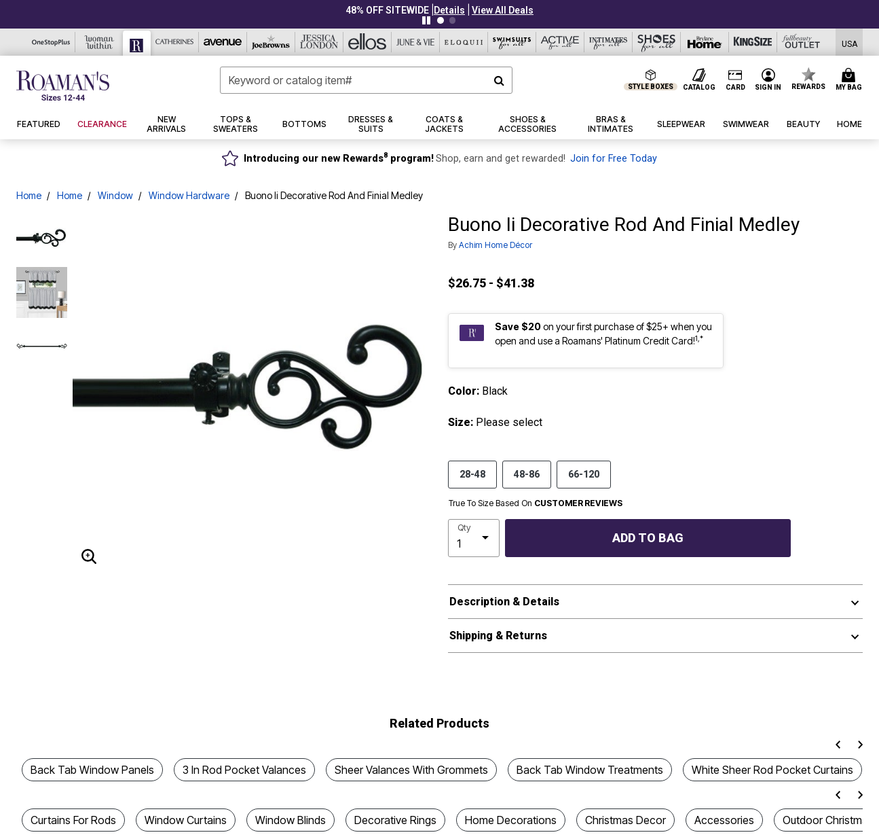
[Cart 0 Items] (851, 80)
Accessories (724, 820)
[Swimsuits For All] (512, 42)
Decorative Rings (395, 820)
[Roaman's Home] (62, 86)
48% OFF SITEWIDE (387, 10)
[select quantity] (474, 538)
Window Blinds (290, 820)
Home (28, 195)
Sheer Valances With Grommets (411, 770)
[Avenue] (223, 42)
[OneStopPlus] (51, 42)
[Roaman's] (137, 43)
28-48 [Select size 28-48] (472, 473)
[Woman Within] (99, 42)
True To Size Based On (535, 503)
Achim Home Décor (495, 245)
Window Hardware (189, 195)
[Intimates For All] (608, 42)
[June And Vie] (416, 42)
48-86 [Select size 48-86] (527, 473)
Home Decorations (511, 820)
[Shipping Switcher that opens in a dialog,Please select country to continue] (849, 42)
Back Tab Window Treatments (590, 770)
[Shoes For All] (657, 42)
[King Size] (753, 42)
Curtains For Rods (73, 820)
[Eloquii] (464, 42)
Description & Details (504, 601)
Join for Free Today (613, 158)
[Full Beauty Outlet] (801, 42)
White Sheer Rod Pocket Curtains (772, 770)
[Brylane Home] (705, 42)
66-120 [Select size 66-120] (583, 473)
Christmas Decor (625, 820)
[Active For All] (560, 42)
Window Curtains (186, 820)
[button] (449, 10)
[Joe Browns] (271, 42)
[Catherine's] (175, 42)
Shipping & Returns (498, 635)
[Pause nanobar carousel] (426, 20)
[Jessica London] (319, 42)
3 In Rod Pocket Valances (244, 770)
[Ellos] (367, 42)
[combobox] (366, 80)
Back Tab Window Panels (92, 770)
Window (115, 195)
